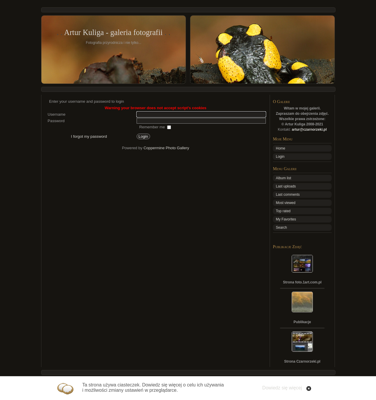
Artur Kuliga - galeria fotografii (113, 32)
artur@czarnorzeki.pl (309, 129)
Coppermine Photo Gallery (166, 148)
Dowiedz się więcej (282, 387)
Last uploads (286, 186)
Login (280, 157)
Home (280, 148)
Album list (283, 178)
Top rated (283, 211)
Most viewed (286, 203)
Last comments (288, 194)
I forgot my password (89, 136)
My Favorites (286, 219)
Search (281, 227)
